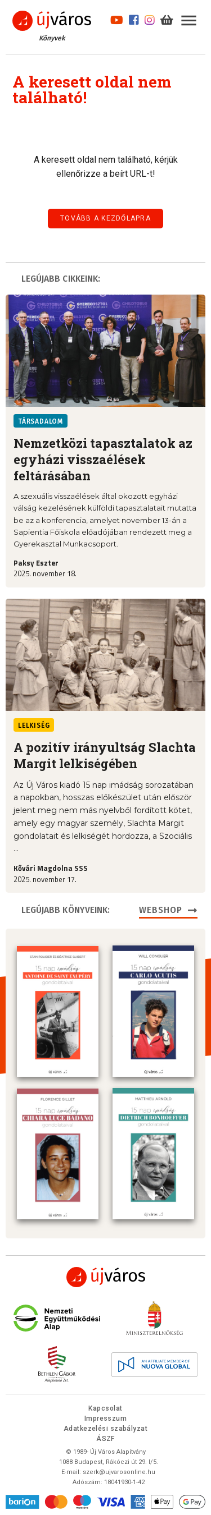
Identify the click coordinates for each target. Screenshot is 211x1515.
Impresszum (105, 1416)
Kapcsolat (105, 1406)
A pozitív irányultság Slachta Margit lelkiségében (105, 755)
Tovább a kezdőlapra (105, 218)
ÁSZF (105, 1436)
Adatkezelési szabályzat (105, 1426)
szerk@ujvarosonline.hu (119, 1469)
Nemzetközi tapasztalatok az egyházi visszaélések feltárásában (103, 459)
